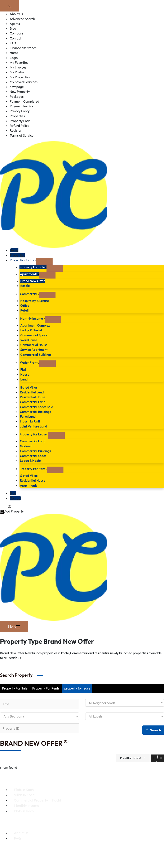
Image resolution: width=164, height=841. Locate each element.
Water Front (29, 362)
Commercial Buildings (36, 354)
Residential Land (32, 392)
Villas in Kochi (24, 795)
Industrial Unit (30, 421)
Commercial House (34, 345)
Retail (24, 310)
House (24, 374)
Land (24, 379)
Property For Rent (33, 469)
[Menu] (14, 626)
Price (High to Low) (130, 758)
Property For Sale (32, 267)
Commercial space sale (36, 407)
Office (24, 305)
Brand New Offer (32, 281)
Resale (25, 286)
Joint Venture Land (33, 426)
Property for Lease (33, 434)
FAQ (17, 838)
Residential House (32, 397)
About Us (21, 833)
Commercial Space (33, 335)
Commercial (29, 294)
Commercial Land (32, 402)
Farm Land (28, 416)
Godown (26, 446)
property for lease (77, 688)
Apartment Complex (35, 325)
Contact (15, 498)
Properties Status (23, 260)
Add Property (12, 511)
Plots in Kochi (24, 811)
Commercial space (33, 456)
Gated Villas (28, 387)
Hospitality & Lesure (34, 301)
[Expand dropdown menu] (44, 261)
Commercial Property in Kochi (37, 800)
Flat (23, 369)
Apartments (29, 274)
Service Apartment (34, 349)
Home (14, 250)
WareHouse (28, 340)
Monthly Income (32, 318)
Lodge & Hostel (31, 330)
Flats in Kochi (24, 789)
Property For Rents (45, 688)
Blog (13, 493)
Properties (17, 255)
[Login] (5, 506)
